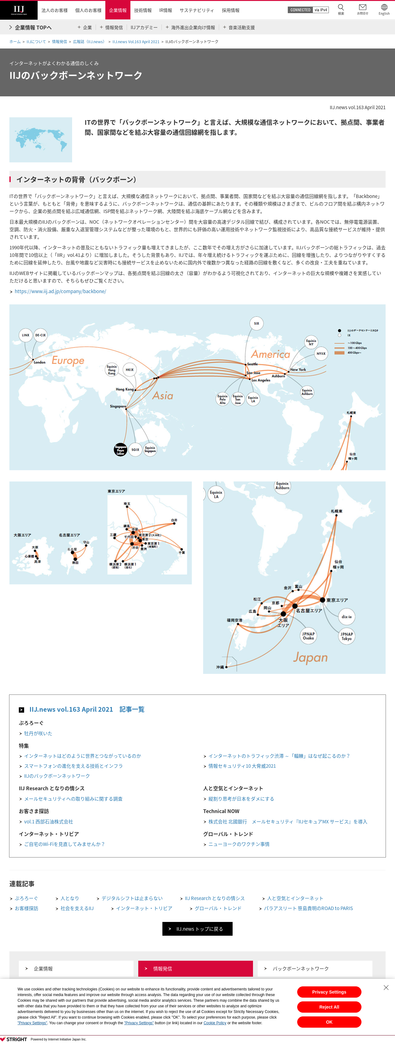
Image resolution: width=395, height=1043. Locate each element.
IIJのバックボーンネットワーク (57, 775)
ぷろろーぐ (26, 898)
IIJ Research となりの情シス (215, 898)
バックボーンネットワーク (301, 968)
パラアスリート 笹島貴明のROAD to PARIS (308, 908)
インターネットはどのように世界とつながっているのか (82, 755)
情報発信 (59, 41)
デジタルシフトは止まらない (132, 898)
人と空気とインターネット (295, 898)
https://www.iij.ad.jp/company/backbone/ (60, 291)
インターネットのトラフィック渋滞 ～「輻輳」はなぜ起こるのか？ (279, 755)
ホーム (15, 41)
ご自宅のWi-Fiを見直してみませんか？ (64, 844)
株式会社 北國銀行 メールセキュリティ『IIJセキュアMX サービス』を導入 (287, 821)
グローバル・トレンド (218, 908)
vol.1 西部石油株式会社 (48, 821)
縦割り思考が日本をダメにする (241, 798)
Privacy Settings (329, 992)
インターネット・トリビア (144, 908)
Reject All (329, 1007)
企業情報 (43, 968)
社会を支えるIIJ (77, 908)
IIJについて (36, 41)
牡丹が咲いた (38, 733)
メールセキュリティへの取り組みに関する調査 (73, 798)
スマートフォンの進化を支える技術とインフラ (73, 765)
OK (329, 1022)
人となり (70, 898)
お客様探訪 (26, 908)
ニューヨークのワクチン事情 (239, 844)
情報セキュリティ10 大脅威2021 (242, 765)
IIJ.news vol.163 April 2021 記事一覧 (87, 709)
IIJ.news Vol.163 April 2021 (136, 41)
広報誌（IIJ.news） (90, 41)
